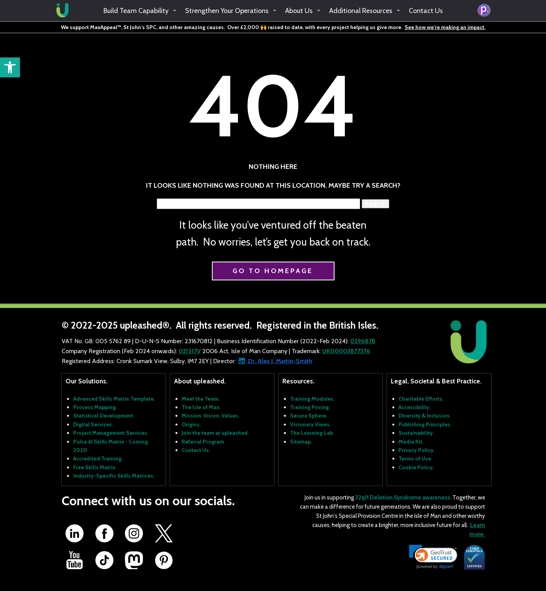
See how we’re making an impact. (445, 27)
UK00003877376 (346, 351)
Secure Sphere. (308, 415)
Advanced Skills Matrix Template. (114, 398)
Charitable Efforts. (420, 398)
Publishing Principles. (424, 424)
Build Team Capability (136, 11)
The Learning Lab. (312, 432)
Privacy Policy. (416, 450)
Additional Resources (360, 11)
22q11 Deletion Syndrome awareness (402, 497)
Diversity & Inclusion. (424, 415)
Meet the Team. (201, 398)
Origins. (191, 424)
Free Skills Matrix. (94, 467)
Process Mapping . (95, 407)
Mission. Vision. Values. (210, 415)
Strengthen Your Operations (227, 11)
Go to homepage (273, 271)
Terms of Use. (415, 458)
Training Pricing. (310, 407)
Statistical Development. (103, 415)
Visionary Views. (310, 424)
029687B (362, 341)
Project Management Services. (110, 432)
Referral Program (203, 441)
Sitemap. (301, 441)
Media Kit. (410, 441)
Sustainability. (416, 432)
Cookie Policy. (416, 467)
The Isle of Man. (201, 407)
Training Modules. (312, 398)
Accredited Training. (98, 458)
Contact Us (426, 11)
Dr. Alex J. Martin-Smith (279, 361)
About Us (299, 11)
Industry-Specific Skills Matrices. (113, 475)
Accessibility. (414, 407)
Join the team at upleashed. (215, 432)
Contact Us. (196, 450)
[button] (10, 67)
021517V (190, 351)
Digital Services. (93, 424)
